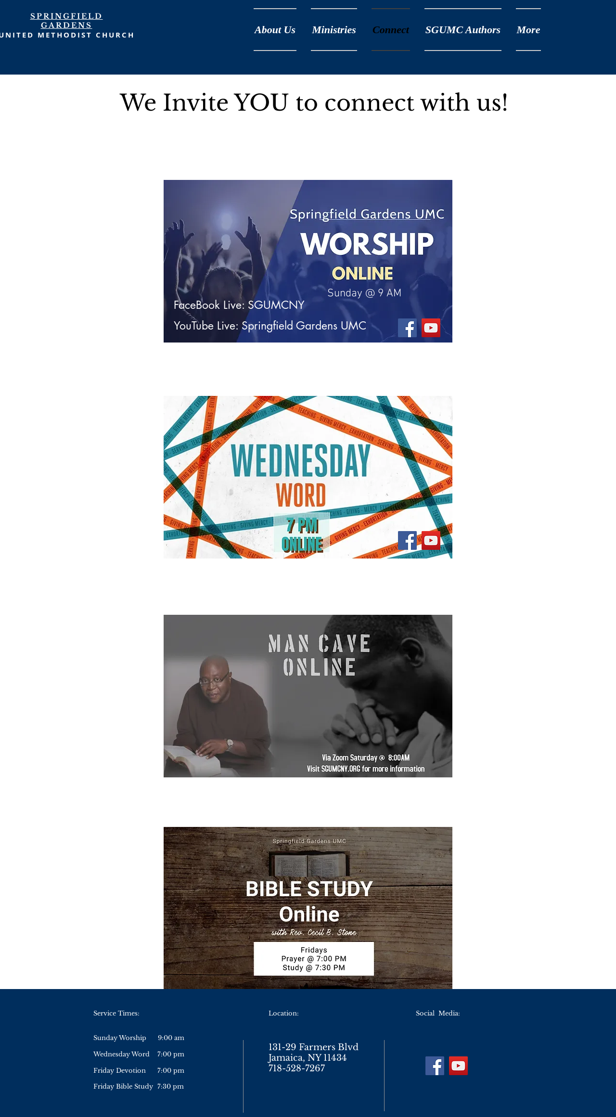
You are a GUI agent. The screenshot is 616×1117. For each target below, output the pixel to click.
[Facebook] (407, 327)
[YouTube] (431, 327)
